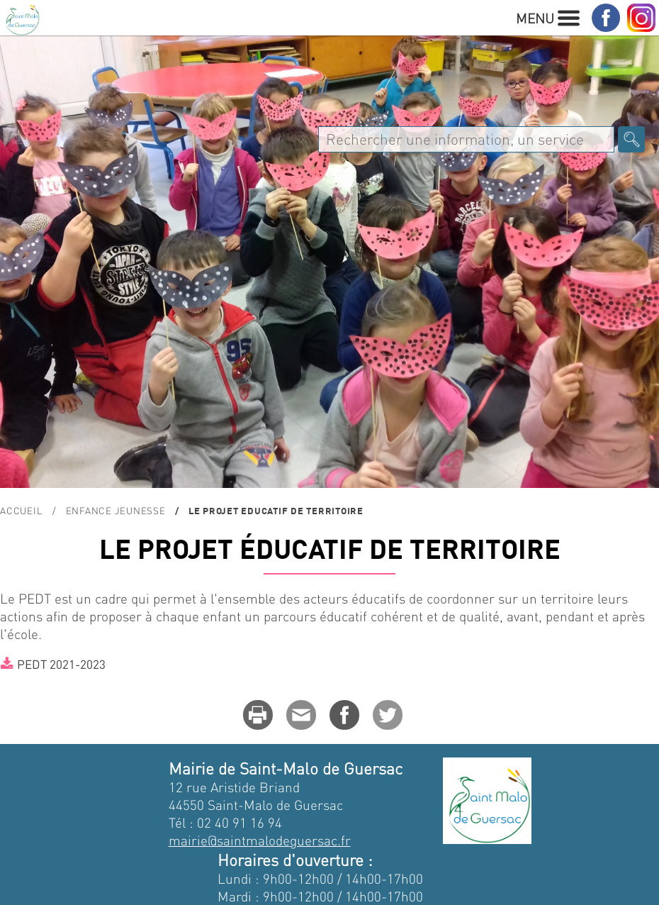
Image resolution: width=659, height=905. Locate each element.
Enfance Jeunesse (116, 510)
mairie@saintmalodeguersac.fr (260, 840)
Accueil (21, 510)
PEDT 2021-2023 (61, 664)
